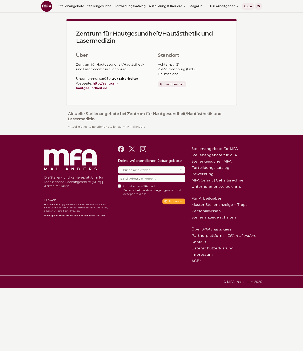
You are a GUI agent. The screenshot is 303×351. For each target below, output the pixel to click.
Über (211, 229)
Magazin (195, 6)
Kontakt (198, 242)
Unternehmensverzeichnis (216, 186)
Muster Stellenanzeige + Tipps (219, 205)
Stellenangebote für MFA (214, 149)
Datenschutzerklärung (212, 248)
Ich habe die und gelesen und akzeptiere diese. (152, 190)
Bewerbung (202, 174)
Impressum (202, 254)
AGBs (145, 186)
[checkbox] (119, 186)
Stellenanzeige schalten (213, 217)
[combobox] (151, 170)
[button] (258, 6)
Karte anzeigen (172, 84)
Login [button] (248, 6)
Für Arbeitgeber (224, 6)
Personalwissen (206, 211)
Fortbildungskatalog (130, 6)
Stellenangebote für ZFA (214, 155)
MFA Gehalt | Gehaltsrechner (218, 180)
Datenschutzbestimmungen (143, 190)
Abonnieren (173, 201)
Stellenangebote (71, 6)
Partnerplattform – (223, 235)
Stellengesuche (99, 6)
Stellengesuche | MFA (211, 161)
